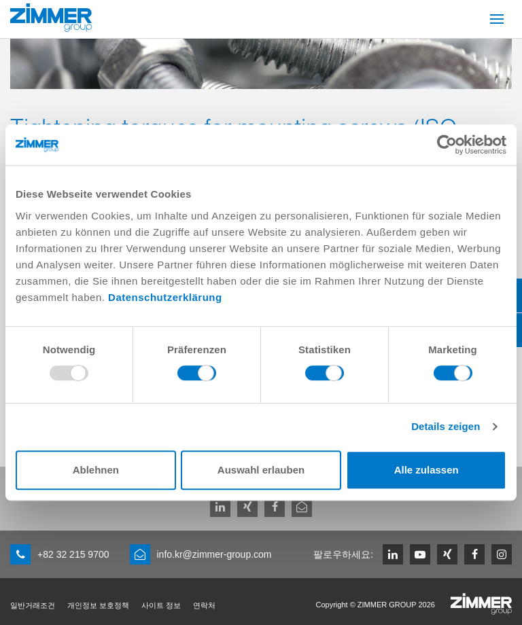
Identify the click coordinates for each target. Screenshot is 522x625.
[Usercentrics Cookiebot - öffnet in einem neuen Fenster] (446, 145)
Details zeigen (445, 426)
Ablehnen (96, 470)
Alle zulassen (426, 470)
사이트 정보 (161, 605)
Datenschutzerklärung (165, 297)
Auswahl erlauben (261, 470)
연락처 (204, 605)
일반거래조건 (32, 605)
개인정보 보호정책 (98, 605)
